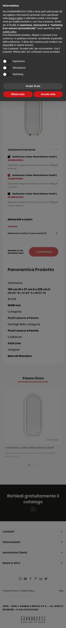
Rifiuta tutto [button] (18, 94)
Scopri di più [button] (33, 86)
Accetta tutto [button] (48, 94)
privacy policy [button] (15, 18)
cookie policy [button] (9, 31)
